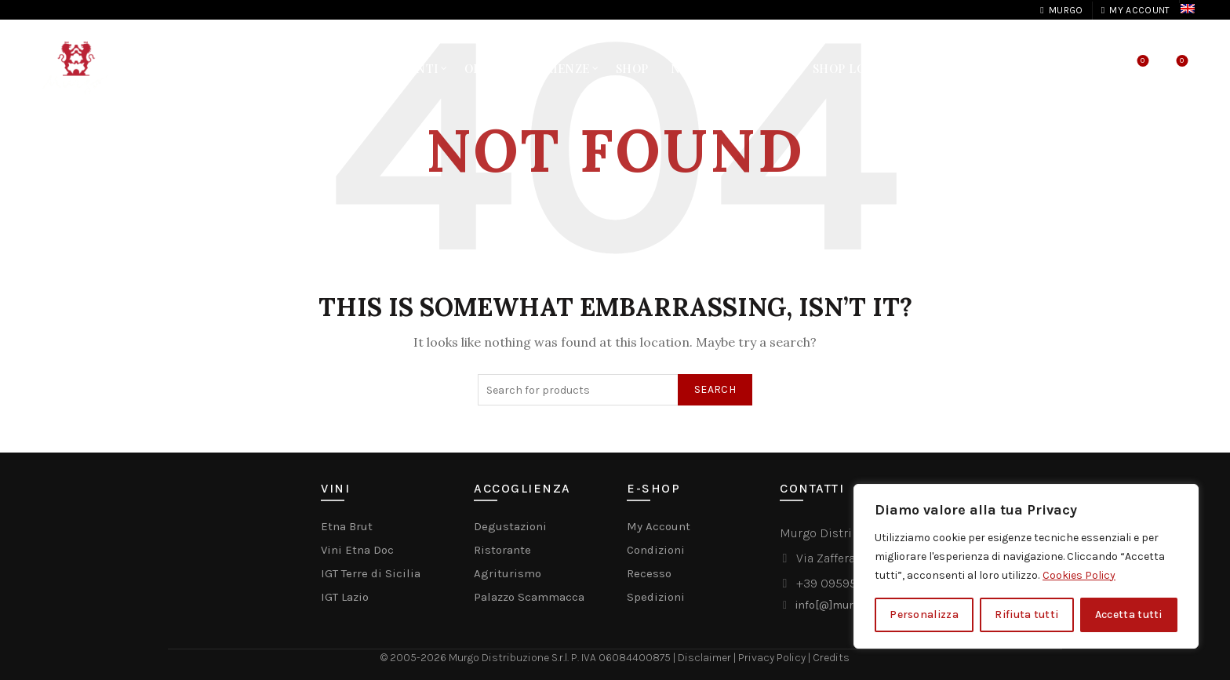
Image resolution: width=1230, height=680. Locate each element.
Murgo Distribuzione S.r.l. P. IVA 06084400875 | (563, 657)
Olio (479, 68)
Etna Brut (347, 526)
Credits (831, 657)
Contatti (759, 68)
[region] (1026, 566)
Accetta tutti (1129, 614)
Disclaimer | (708, 657)
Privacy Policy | (775, 657)
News (688, 68)
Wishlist (1141, 61)
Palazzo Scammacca (529, 597)
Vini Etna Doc (357, 550)
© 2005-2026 (414, 657)
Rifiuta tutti (1026, 614)
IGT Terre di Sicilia (370, 573)
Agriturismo (507, 573)
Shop (632, 68)
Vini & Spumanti (383, 68)
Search (715, 389)
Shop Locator (860, 68)
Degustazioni (510, 526)
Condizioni (656, 550)
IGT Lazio (345, 597)
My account (1135, 10)
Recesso (649, 573)
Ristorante (502, 550)
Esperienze (553, 68)
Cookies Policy (1079, 575)
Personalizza (924, 614)
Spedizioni (656, 597)
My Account (658, 526)
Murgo (1061, 10)
